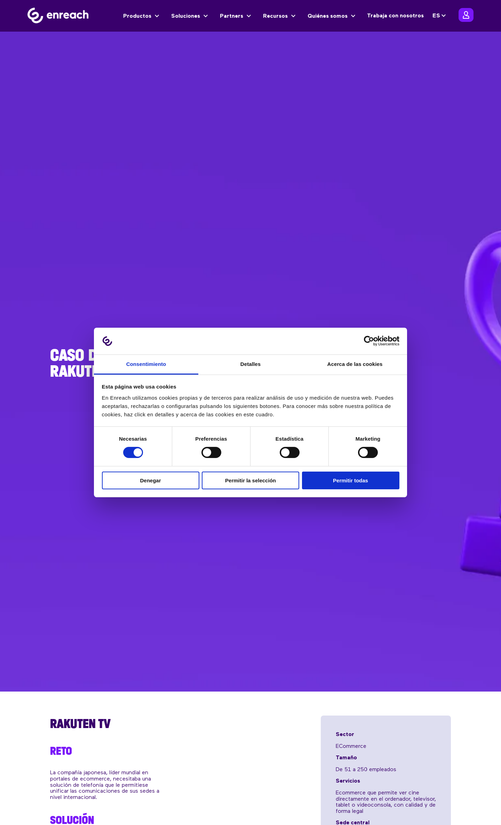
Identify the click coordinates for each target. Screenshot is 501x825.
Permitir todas (350, 480)
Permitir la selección (250, 480)
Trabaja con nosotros (395, 16)
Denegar (150, 480)
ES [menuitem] (436, 16)
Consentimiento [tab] (146, 364)
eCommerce (351, 746)
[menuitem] (440, 16)
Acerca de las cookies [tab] (355, 364)
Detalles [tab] (250, 364)
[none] (440, 16)
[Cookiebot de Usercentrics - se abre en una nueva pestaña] (369, 341)
